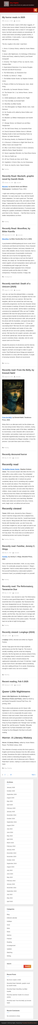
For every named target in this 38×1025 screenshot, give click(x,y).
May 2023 (10, 877)
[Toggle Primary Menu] (35, 10)
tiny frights (14, 3)
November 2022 (11, 887)
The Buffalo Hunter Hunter (11, 469)
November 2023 (11, 856)
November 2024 (11, 815)
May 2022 (10, 898)
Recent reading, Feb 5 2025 (15, 681)
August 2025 (10, 797)
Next (33, 774)
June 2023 (10, 873)
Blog (5, 768)
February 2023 (11, 880)
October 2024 (11, 818)
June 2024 (10, 832)
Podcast (9, 938)
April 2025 (10, 804)
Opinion (9, 935)
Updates (9, 949)
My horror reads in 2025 (13, 17)
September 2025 (12, 794)
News (8, 931)
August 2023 (10, 867)
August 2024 (10, 825)
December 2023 (11, 853)
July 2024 (9, 829)
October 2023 (11, 860)
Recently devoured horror (14, 454)
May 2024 (10, 836)
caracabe (18, 21)
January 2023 (11, 884)
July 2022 (9, 894)
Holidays (9, 921)
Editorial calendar (12, 918)
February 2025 (11, 808)
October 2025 (11, 791)
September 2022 (12, 891)
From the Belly (7, 417)
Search (9, 963)
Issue (8, 925)
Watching (6, 363)
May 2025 (10, 801)
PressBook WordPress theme (29, 1023)
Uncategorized (8, 276)
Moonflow (5, 239)
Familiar (4, 556)
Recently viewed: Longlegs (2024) (18, 632)
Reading (6, 169)
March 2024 (10, 842)
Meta (8, 928)
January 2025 (11, 811)
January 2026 (11, 787)
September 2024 (12, 822)
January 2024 (11, 849)
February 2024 (11, 846)
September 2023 (12, 863)
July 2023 (9, 870)
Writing (9, 956)
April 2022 (10, 901)
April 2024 (10, 839)
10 (11, 774)
